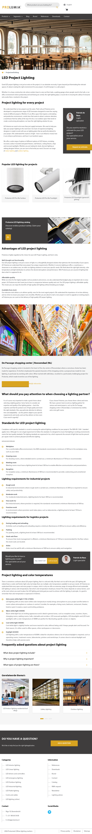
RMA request (56, 787)
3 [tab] (50, 718)
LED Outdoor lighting (13, 782)
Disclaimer (77, 831)
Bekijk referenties (35, 384)
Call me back (52, 561)
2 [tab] (46, 718)
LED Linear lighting (12, 769)
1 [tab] (41, 718)
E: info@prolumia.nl (12, 820)
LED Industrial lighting (13, 787)
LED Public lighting (12, 791)
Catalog (54, 782)
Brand (35, 16)
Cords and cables (12, 795)
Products (5, 16)
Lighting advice (57, 795)
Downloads (56, 16)
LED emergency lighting (14, 778)
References (45, 16)
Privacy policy (65, 831)
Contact (66, 16)
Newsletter (55, 791)
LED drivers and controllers (15, 774)
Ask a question (64, 743)
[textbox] (42, 5)
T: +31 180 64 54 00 (12, 816)
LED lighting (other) (13, 799)
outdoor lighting (23, 151)
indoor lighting (10, 151)
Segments (17, 16)
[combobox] (42, 5)
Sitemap (87, 831)
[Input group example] (40, 561)
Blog (27, 16)
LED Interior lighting (13, 765)
